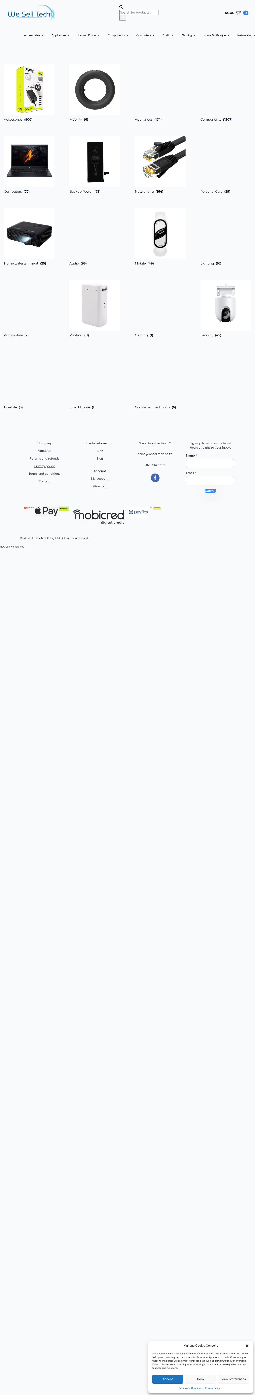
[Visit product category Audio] (94, 236)
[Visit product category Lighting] (225, 236)
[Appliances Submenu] (70, 35)
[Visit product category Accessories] (29, 92)
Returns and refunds (44, 458)
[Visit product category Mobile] (160, 236)
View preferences (233, 1379)
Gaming (187, 35)
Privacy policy (44, 466)
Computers (143, 35)
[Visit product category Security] (225, 308)
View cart (100, 486)
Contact (45, 481)
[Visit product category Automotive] (29, 308)
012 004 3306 (155, 465)
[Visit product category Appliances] (160, 92)
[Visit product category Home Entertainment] (29, 236)
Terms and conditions (44, 474)
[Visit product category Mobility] (94, 92)
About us (44, 451)
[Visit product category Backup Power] (94, 164)
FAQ (100, 451)
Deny (200, 1379)
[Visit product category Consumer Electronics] (160, 380)
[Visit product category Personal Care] (225, 164)
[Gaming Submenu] (196, 35)
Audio (166, 35)
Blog (100, 458)
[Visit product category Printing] (94, 308)
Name (191, 455)
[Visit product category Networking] (160, 164)
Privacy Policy (212, 1388)
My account (100, 478)
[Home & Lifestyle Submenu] (229, 35)
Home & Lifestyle (214, 35)
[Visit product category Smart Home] (94, 380)
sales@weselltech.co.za (155, 454)
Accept (168, 1379)
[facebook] (155, 477)
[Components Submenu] (128, 35)
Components (116, 35)
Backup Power (87, 35)
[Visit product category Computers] (29, 164)
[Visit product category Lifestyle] (29, 380)
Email (191, 472)
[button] (247, 1346)
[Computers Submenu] (155, 35)
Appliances (59, 35)
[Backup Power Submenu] (100, 35)
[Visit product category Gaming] (160, 308)
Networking (244, 35)
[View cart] (237, 13)
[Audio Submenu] (174, 35)
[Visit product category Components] (225, 92)
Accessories (32, 35)
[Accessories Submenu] (44, 35)
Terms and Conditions (191, 1388)
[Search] (122, 18)
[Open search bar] (121, 8)
